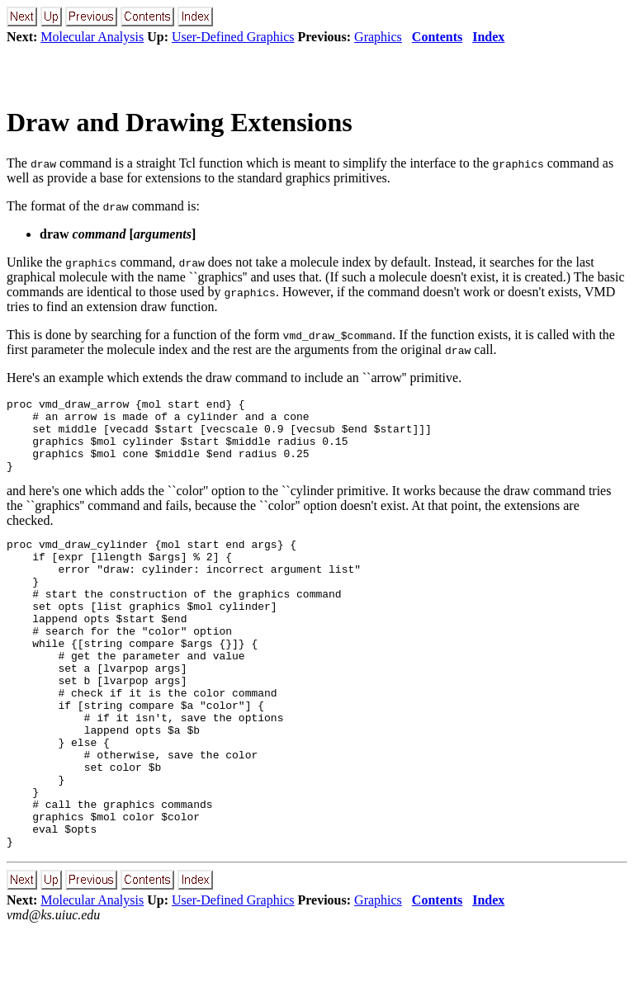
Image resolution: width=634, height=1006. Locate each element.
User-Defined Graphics (233, 37)
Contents (437, 37)
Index (488, 37)
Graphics (378, 37)
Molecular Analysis (92, 37)
